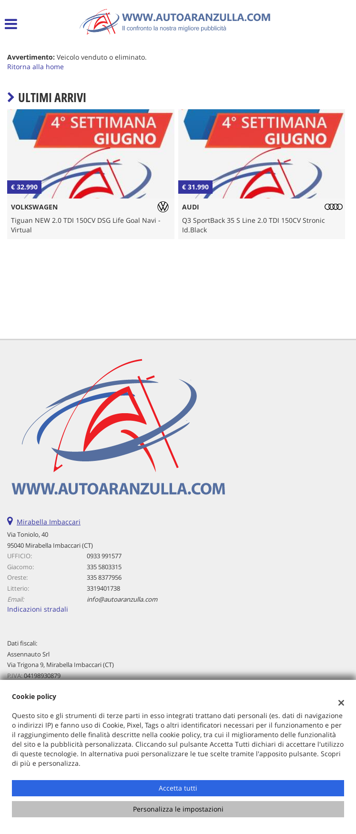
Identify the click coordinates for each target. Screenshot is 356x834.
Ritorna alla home (35, 66)
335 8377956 (104, 577)
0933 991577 (104, 556)
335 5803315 (104, 567)
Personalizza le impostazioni (178, 808)
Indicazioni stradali (37, 609)
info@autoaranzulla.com (122, 599)
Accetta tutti (178, 787)
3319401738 (103, 588)
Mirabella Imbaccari (49, 521)
